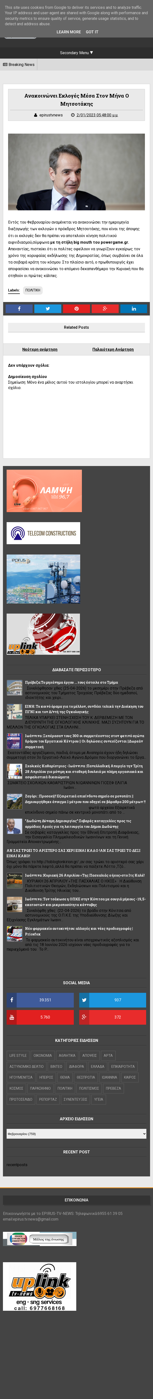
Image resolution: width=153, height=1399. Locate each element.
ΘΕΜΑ (65, 1077)
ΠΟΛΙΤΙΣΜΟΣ (89, 1088)
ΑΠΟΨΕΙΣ (89, 1056)
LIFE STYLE (18, 1056)
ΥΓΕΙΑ (98, 1099)
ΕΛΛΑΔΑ (97, 1067)
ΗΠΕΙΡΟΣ (46, 1077)
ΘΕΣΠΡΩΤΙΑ (86, 1077)
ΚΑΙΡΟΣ (130, 1077)
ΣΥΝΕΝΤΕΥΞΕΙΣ (75, 1099)
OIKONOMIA (43, 1056)
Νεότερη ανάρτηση (39, 349)
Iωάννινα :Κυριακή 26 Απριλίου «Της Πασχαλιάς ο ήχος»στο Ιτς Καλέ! (85, 875)
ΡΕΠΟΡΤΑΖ (48, 1099)
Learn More (69, 32)
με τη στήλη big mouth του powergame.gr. (89, 242)
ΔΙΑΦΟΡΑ (76, 1067)
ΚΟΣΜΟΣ (16, 1088)
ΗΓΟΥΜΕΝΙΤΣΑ (21, 1077)
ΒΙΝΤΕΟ (56, 1067)
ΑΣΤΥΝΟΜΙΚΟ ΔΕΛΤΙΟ (27, 1067)
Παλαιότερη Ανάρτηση (113, 349)
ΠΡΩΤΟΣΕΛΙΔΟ (21, 1099)
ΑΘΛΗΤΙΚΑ (67, 1056)
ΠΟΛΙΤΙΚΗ (33, 290)
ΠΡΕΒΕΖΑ (113, 1088)
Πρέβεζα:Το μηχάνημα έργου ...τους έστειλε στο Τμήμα (71, 682)
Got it (92, 32)
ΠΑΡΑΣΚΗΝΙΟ (40, 1088)
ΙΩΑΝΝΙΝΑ (109, 1077)
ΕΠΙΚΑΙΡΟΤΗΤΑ (123, 1067)
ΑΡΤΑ (108, 1056)
